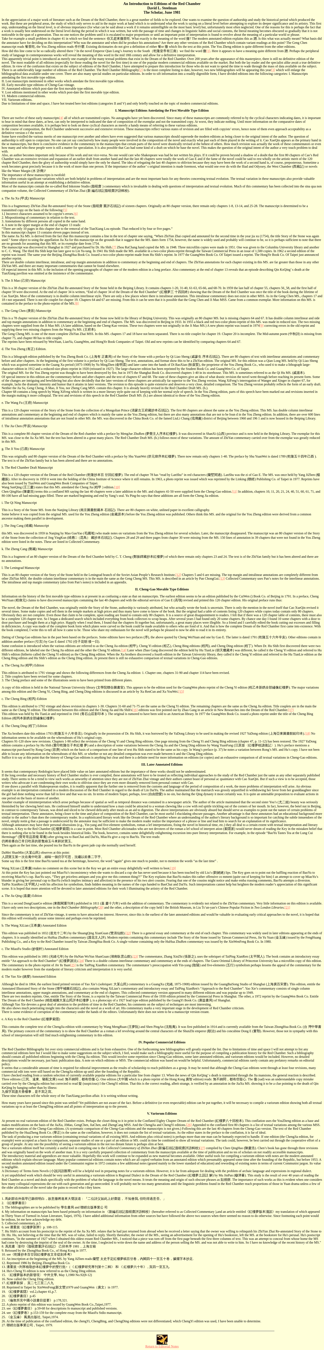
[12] (178, 575)
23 (3, 1308)
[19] (173, 868)
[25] (73, 965)
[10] (117, 487)
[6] (76, 214)
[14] (123, 650)
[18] (307, 733)
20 (3, 1296)
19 (3, 1291)
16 (3, 1279)
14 (3, 1271)
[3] (273, 70)
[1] (208, 51)
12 (3, 1263)
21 (3, 1300)
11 (3, 1259)
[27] (202, 1148)
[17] (291, 710)
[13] (222, 578)
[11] (234, 491)
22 (3, 1304)
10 (3, 1254)
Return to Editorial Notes (162, 1346)
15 (3, 1275)
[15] (181, 691)
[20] (101, 907)
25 (3, 1317)
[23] (135, 956)
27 (3, 1325)
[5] (65, 210)
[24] (81, 961)
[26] (189, 1125)
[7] (114, 247)
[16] (135, 710)
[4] (61, 118)
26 (3, 1321)
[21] (287, 907)
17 (3, 1283)
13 (3, 1267)
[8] (77, 303)
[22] (128, 933)
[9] (261, 325)
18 (3, 1287)
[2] (141, 70)
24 (3, 1312)
